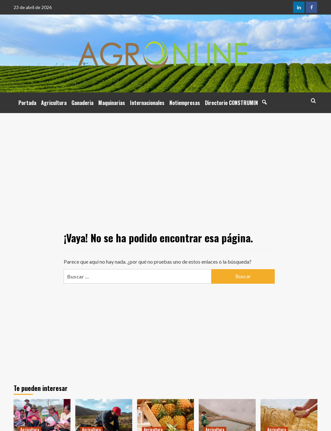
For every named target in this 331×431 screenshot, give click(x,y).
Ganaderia (82, 103)
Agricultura (54, 103)
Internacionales (147, 103)
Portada (27, 103)
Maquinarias (111, 103)
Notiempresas (184, 103)
